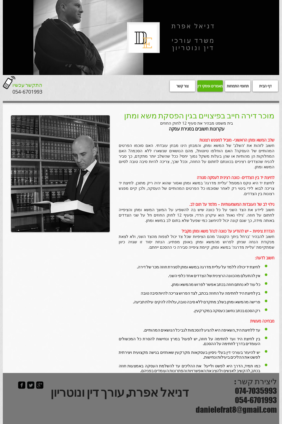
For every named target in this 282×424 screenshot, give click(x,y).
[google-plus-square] (39, 385)
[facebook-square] (21, 385)
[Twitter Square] (30, 385)
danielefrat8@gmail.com (236, 409)
